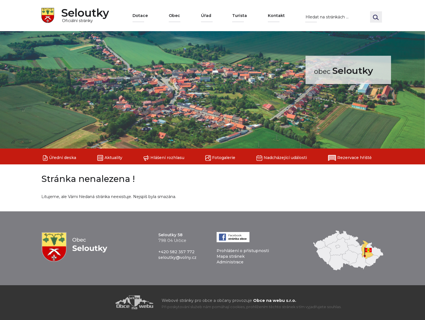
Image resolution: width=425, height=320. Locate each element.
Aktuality (109, 158)
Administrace (230, 262)
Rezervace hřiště (350, 158)
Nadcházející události (281, 158)
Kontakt (276, 15)
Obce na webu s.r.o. (274, 300)
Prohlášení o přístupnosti (243, 250)
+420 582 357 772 (176, 251)
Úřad (206, 15)
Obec (174, 15)
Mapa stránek (231, 256)
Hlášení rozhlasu (163, 158)
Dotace (140, 15)
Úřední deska (59, 158)
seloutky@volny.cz (177, 257)
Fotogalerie (220, 158)
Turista (239, 15)
